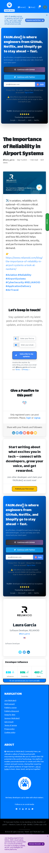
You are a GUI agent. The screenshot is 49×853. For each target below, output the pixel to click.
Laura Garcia (24, 625)
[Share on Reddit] (28, 432)
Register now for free (34, 20)
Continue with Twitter (24, 77)
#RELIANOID (32, 282)
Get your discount (36, 844)
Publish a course (10, 707)
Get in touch (8, 722)
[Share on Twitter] (17, 432)
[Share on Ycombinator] (31, 432)
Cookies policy (9, 732)
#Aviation (11, 274)
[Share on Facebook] (20, 432)
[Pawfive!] (24, 403)
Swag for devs (9, 715)
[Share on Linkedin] (13, 432)
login (28, 418)
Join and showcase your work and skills (24, 681)
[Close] (47, 15)
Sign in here (29, 92)
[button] (39, 7)
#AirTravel (12, 289)
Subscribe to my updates (24, 355)
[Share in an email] (35, 432)
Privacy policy (9, 729)
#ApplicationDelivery (18, 286)
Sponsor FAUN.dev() (12, 718)
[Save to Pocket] (24, 432)
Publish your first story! (24, 489)
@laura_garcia (8, 160)
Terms (18, 369)
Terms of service (10, 725)
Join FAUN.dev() (10, 700)
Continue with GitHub (24, 69)
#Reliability (24, 274)
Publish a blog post (11, 711)
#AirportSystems (16, 278)
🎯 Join (40, 84)
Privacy (26, 369)
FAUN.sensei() (9, 704)
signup (37, 418)
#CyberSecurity (15, 282)
